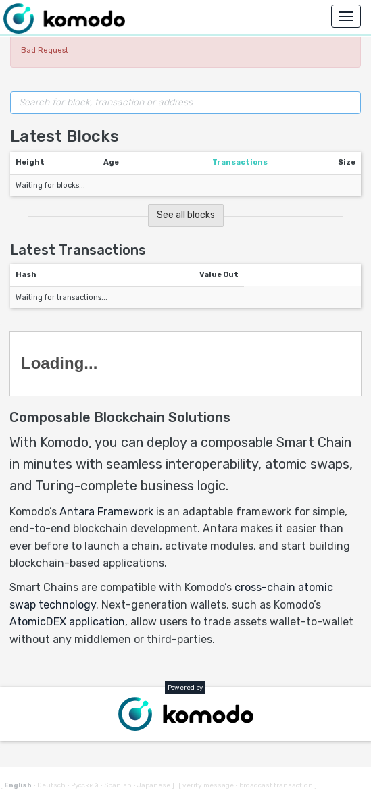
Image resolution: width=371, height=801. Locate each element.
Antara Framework (106, 511)
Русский (83, 785)
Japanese (152, 785)
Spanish (116, 785)
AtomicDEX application (67, 621)
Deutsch (50, 785)
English (18, 785)
